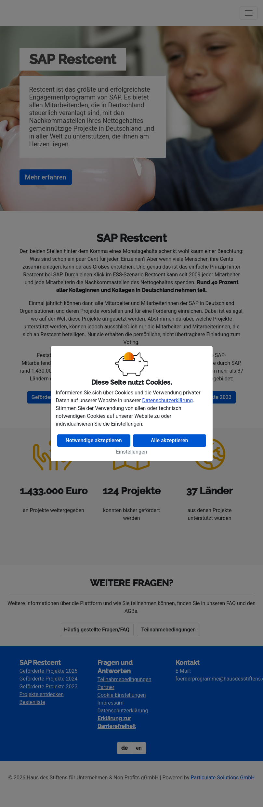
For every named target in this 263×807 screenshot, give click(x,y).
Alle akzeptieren (169, 440)
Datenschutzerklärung (167, 400)
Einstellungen (131, 452)
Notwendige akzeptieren (93, 440)
